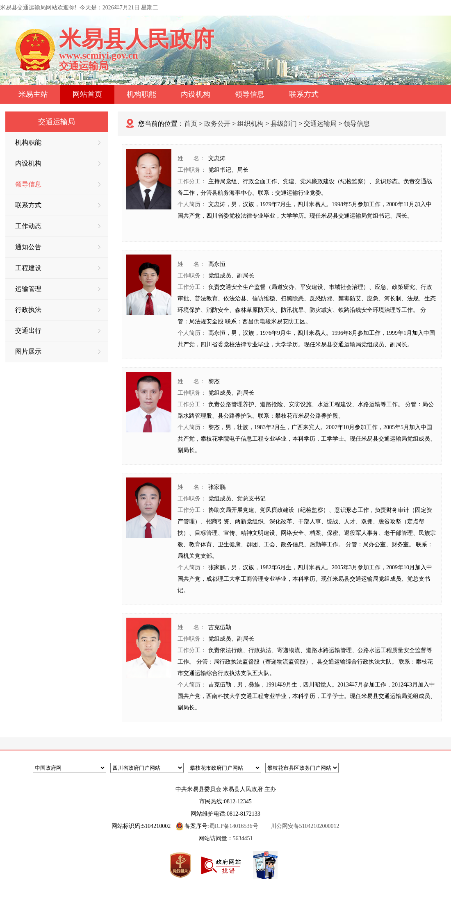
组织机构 (250, 123)
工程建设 (57, 267)
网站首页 (87, 94)
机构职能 (141, 94)
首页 (190, 123)
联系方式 (304, 94)
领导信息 (249, 94)
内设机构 (195, 94)
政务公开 (217, 123)
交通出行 (57, 330)
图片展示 (57, 351)
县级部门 (284, 123)
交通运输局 (320, 123)
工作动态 (57, 226)
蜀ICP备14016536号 (233, 826)
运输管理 (57, 288)
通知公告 (57, 246)
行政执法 (57, 309)
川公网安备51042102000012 (305, 826)
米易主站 (33, 94)
